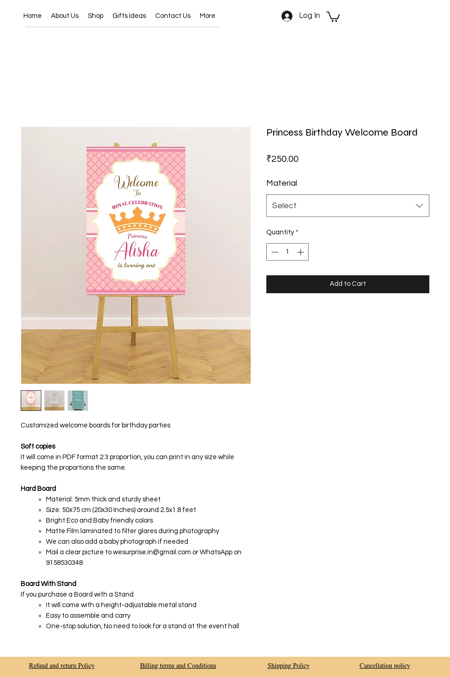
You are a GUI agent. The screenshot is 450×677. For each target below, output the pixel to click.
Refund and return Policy (62, 666)
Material (281, 183)
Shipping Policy (288, 666)
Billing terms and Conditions (178, 666)
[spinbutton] (287, 252)
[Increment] (301, 252)
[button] (95, 16)
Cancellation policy (385, 666)
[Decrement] (274, 252)
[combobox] (347, 205)
